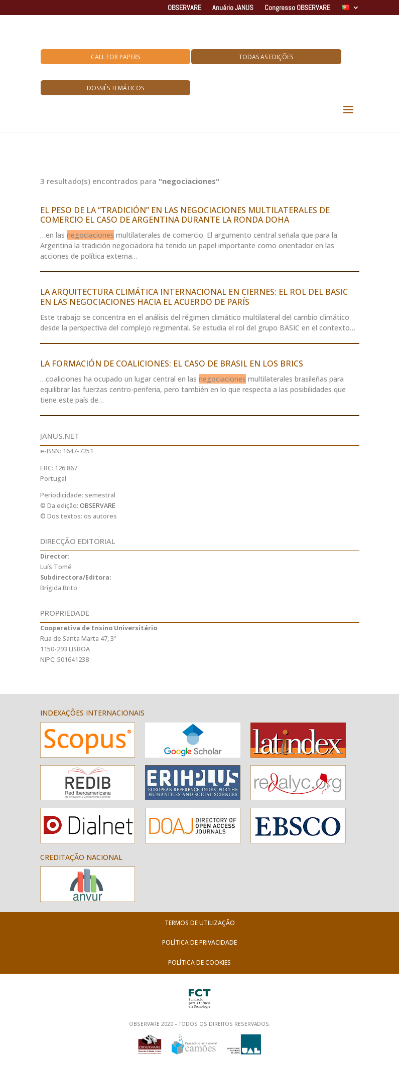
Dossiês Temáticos (115, 88)
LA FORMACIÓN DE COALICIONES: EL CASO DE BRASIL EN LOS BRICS (171, 363)
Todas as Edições (266, 57)
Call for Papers (115, 57)
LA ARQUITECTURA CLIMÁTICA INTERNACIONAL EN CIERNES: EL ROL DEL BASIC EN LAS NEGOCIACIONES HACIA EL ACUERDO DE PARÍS (194, 296)
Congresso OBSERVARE (297, 8)
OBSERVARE (184, 8)
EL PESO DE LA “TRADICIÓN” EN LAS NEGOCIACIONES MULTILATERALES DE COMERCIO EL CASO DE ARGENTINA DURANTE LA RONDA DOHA (185, 215)
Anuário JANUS (232, 8)
